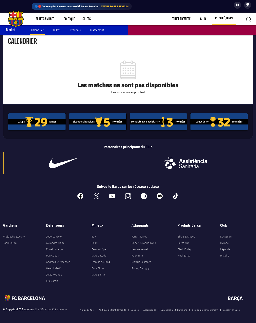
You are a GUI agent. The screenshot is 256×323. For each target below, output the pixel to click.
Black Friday (185, 248)
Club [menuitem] (203, 19)
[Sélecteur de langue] (237, 5)
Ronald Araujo (54, 248)
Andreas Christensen (58, 260)
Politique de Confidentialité (112, 308)
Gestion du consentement (205, 308)
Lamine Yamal (139, 248)
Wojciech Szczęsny (14, 235)
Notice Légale (87, 308)
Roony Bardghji (140, 267)
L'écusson (226, 235)
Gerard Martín (54, 267)
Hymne (224, 241)
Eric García (52, 279)
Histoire (224, 254)
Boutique (69, 19)
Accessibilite (149, 308)
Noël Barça (184, 254)
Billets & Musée (186, 235)
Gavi (93, 235)
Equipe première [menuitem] (181, 19)
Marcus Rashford (141, 260)
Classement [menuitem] (97, 30)
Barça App (183, 241)
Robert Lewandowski (143, 241)
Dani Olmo (97, 267)
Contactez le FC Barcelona (174, 308)
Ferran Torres (139, 235)
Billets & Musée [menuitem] (45, 19)
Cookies (135, 308)
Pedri (94, 241)
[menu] (247, 5)
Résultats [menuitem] (75, 30)
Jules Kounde (54, 273)
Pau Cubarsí (53, 254)
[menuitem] (247, 4)
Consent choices (231, 308)
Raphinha (137, 254)
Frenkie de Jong (100, 260)
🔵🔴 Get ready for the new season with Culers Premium (81, 6)
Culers (87, 19)
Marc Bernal (98, 273)
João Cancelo (54, 235)
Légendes (225, 248)
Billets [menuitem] (56, 30)
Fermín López (99, 248)
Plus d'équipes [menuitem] (224, 18)
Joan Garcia (10, 241)
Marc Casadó (99, 254)
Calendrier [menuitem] (37, 30)
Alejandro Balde (55, 241)
